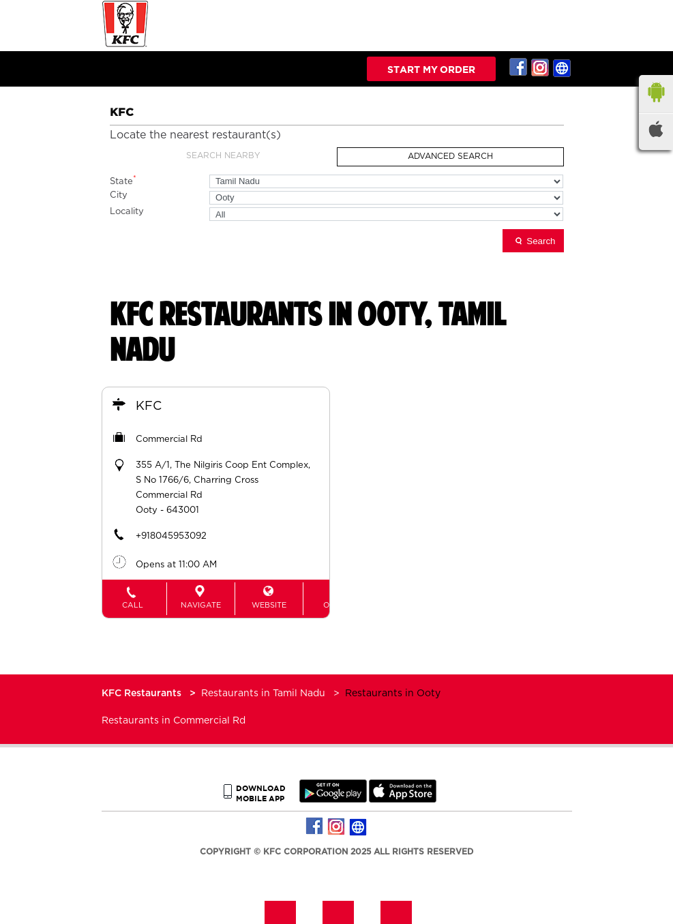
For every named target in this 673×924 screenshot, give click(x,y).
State (123, 180)
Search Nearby (223, 155)
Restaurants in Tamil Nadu (263, 693)
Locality (127, 211)
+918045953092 (171, 536)
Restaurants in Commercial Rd (173, 721)
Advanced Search (450, 156)
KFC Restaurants (143, 693)
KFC (149, 406)
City (119, 195)
